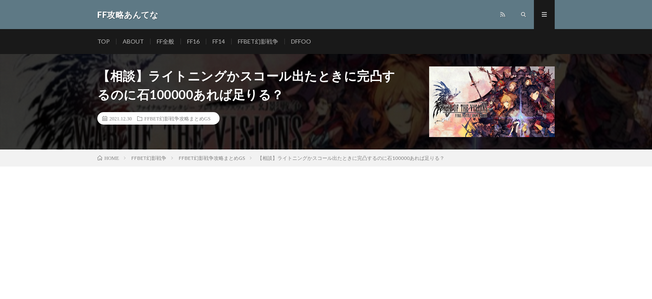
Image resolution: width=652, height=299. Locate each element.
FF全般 (165, 41)
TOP (103, 41)
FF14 (218, 41)
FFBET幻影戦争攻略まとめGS (177, 118)
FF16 (193, 41)
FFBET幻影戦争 (258, 41)
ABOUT (133, 41)
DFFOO (301, 41)
